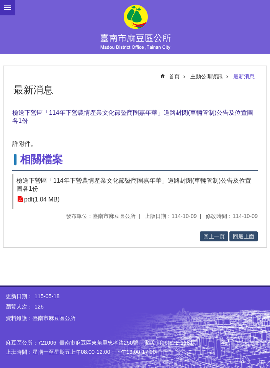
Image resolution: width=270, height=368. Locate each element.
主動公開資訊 (206, 76)
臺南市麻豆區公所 (135, 27)
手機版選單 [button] (7, 7)
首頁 (174, 76)
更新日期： (19, 296)
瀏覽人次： (19, 307)
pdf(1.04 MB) (41, 199)
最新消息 (244, 76)
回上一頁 (214, 236)
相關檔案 (41, 159)
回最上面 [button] (243, 236)
